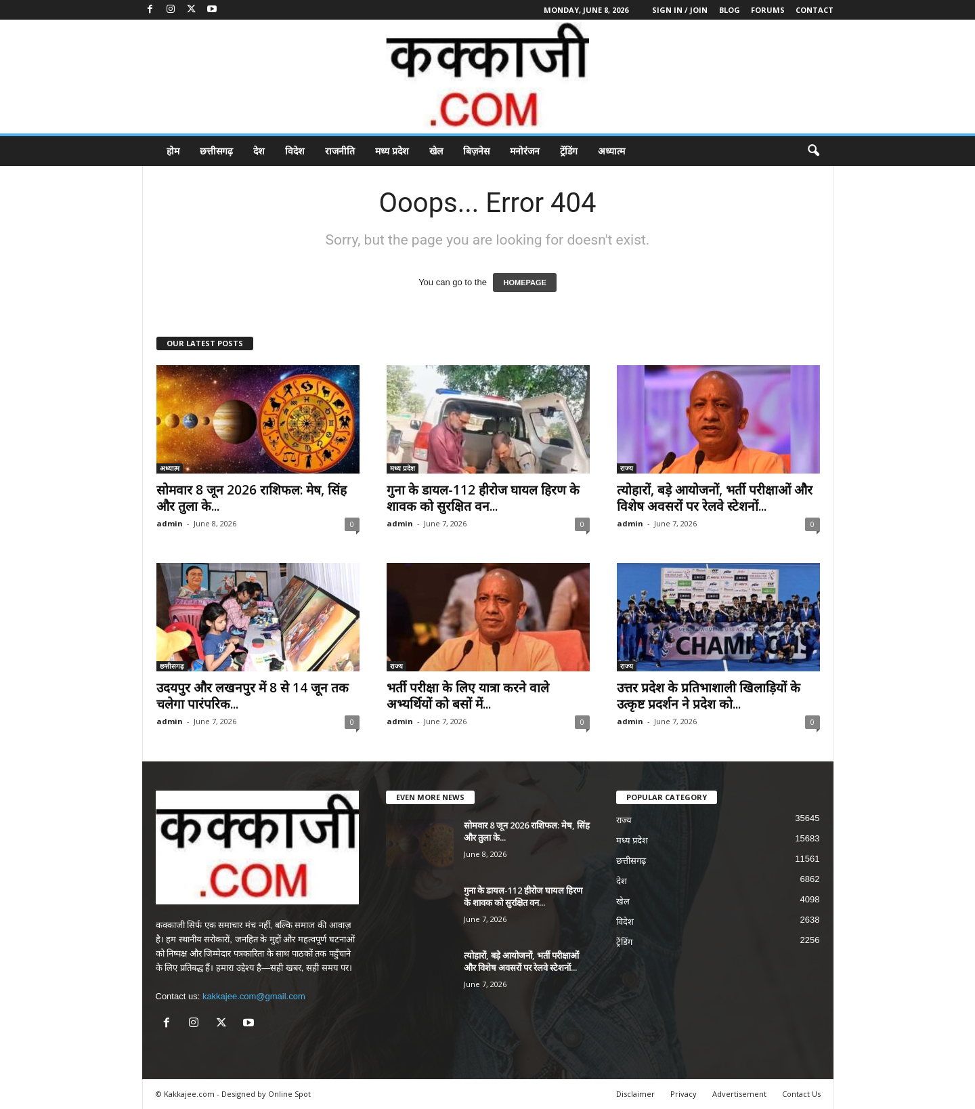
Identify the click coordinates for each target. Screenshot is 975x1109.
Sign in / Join (680, 10)
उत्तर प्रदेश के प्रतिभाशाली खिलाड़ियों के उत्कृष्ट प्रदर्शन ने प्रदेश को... (708, 696)
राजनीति (340, 150)
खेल (436, 150)
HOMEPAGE (524, 282)
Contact (814, 10)
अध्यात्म (611, 150)
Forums (768, 10)
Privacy (683, 1094)
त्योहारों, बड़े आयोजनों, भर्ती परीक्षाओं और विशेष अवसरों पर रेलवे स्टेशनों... (714, 498)
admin (169, 523)
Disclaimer (635, 1094)
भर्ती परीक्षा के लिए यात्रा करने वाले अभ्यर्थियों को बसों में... (468, 696)
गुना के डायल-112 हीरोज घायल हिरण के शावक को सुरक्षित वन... (483, 498)
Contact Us (801, 1094)
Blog (729, 10)
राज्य (626, 468)
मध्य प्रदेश (392, 150)
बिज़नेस (476, 150)
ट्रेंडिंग (569, 150)
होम (173, 150)
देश (259, 150)
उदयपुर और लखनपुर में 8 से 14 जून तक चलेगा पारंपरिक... (252, 696)
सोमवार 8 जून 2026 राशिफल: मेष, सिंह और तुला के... (251, 498)
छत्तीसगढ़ (216, 150)
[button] (813, 151)
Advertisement (739, 1094)
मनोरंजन (525, 150)
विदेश (295, 150)
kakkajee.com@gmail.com (253, 996)
